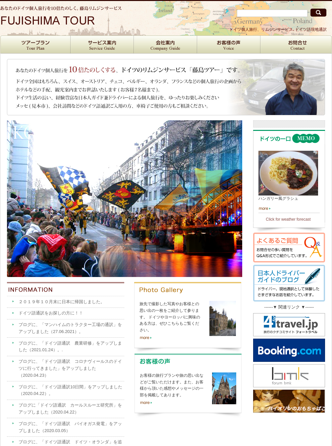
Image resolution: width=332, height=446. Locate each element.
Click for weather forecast (288, 219)
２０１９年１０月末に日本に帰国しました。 (62, 301)
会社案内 (165, 44)
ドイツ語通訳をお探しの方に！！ (51, 312)
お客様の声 (228, 44)
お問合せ (296, 44)
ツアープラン (35, 44)
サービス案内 (102, 44)
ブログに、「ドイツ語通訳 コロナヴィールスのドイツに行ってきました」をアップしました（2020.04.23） (70, 368)
